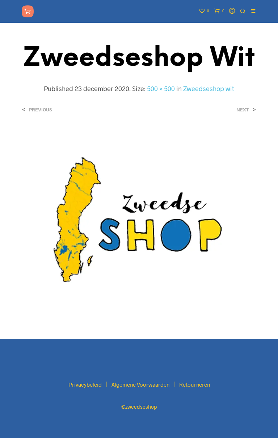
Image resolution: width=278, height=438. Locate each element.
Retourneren (194, 384)
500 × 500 (161, 89)
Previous (40, 109)
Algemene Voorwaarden (140, 384)
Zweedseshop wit (208, 89)
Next (242, 109)
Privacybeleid (85, 384)
